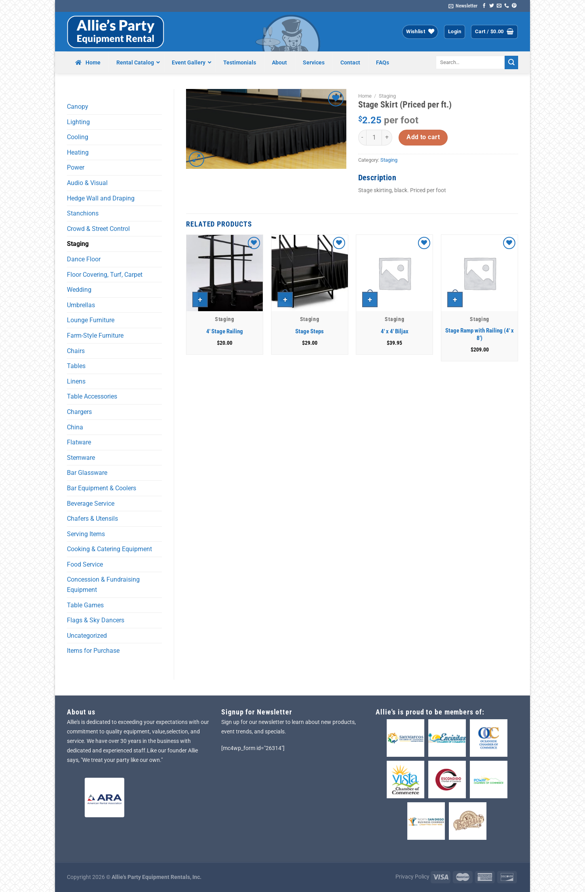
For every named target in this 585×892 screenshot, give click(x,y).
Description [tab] (377, 177)
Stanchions (83, 213)
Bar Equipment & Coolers (101, 488)
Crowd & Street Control (98, 228)
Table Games (85, 605)
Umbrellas (81, 305)
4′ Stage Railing (224, 331)
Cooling (77, 137)
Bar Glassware (87, 472)
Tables (76, 366)
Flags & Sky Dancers (95, 620)
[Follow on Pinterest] (514, 6)
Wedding (79, 289)
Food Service (85, 564)
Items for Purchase (93, 650)
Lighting (78, 122)
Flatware (79, 442)
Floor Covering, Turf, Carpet (104, 274)
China (75, 427)
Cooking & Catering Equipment (109, 549)
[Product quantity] (374, 138)
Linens (76, 381)
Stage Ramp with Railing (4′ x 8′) (479, 334)
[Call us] (506, 6)
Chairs (76, 351)
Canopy (77, 106)
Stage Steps (309, 331)
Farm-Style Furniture (95, 335)
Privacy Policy (412, 876)
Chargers (79, 412)
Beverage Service (90, 503)
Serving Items (86, 534)
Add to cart (423, 137)
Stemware (81, 457)
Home (365, 96)
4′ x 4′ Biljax (394, 331)
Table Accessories (92, 396)
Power (75, 167)
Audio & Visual (87, 183)
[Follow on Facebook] (484, 6)
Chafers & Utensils (92, 518)
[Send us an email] (499, 6)
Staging (78, 244)
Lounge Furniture (90, 320)
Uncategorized (87, 635)
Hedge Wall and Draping (101, 198)
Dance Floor (84, 259)
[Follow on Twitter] (491, 6)
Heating (78, 152)
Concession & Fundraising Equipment (103, 584)
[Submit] (511, 62)
